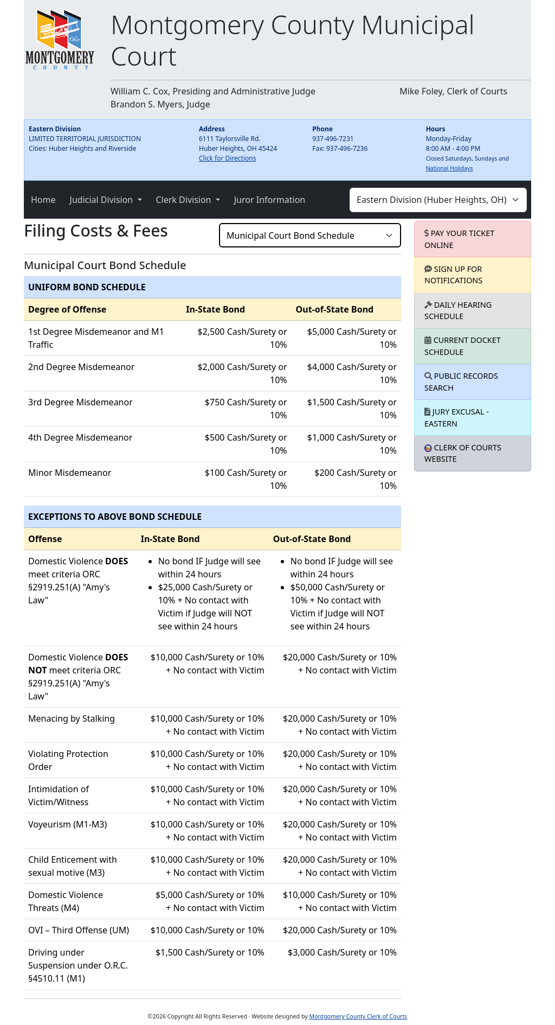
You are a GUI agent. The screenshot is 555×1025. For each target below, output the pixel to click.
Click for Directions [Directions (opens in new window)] (227, 158)
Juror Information (270, 200)
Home (43, 200)
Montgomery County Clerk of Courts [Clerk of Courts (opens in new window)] (358, 1016)
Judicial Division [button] (102, 200)
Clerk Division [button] (185, 200)
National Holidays (449, 168)
